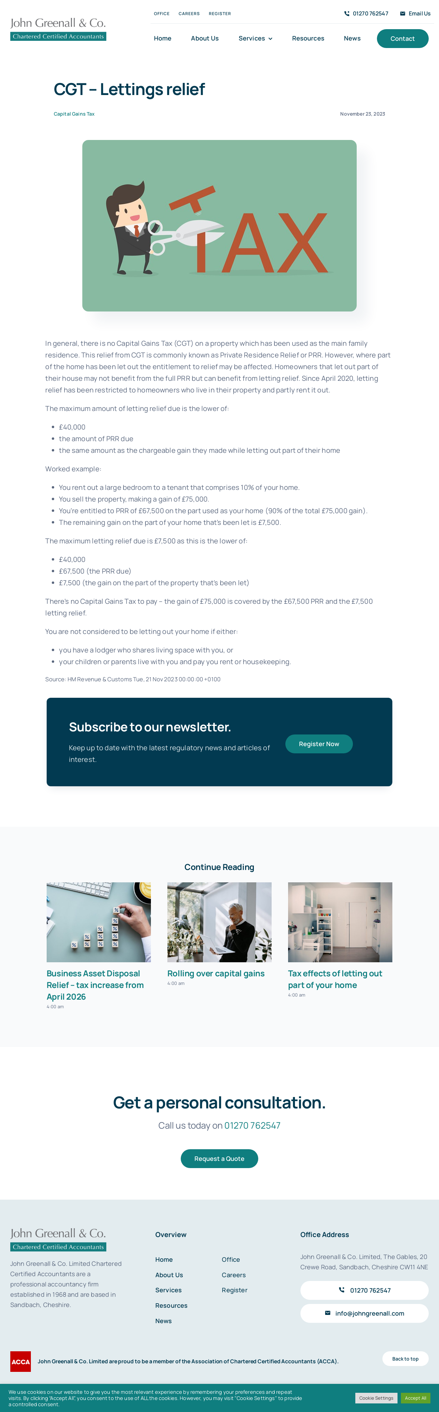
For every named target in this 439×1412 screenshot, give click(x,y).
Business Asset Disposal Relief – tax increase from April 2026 (95, 984)
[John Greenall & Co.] (58, 20)
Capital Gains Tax (74, 113)
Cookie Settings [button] (376, 1398)
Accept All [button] (415, 1398)
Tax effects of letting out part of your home (335, 978)
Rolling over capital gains (216, 973)
